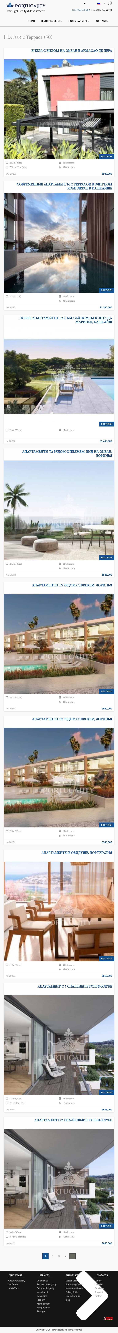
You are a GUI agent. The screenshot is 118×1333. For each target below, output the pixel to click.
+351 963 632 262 (81, 10)
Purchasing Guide (74, 1284)
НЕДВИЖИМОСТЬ (51, 21)
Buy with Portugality (46, 1284)
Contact (98, 1280)
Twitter (98, 1296)
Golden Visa (42, 1280)
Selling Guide (72, 1292)
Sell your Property (45, 1288)
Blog (68, 1300)
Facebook (99, 1288)
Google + (98, 1292)
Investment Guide (74, 1288)
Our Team (13, 1284)
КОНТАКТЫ (102, 21)
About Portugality (16, 1280)
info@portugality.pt (102, 10)
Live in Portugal (73, 1296)
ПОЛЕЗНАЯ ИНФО (78, 21)
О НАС (31, 21)
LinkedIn (98, 1284)
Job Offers (13, 1288)
